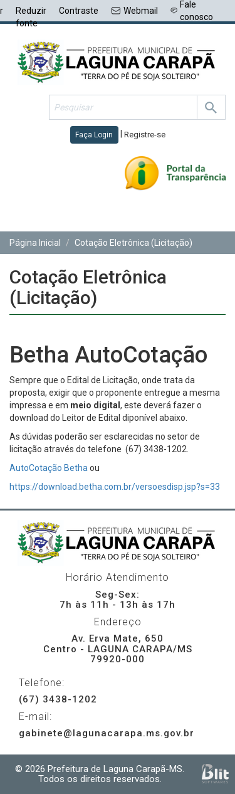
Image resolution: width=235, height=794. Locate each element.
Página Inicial (35, 243)
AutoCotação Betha (48, 468)
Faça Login (94, 134)
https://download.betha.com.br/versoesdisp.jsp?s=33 (114, 487)
